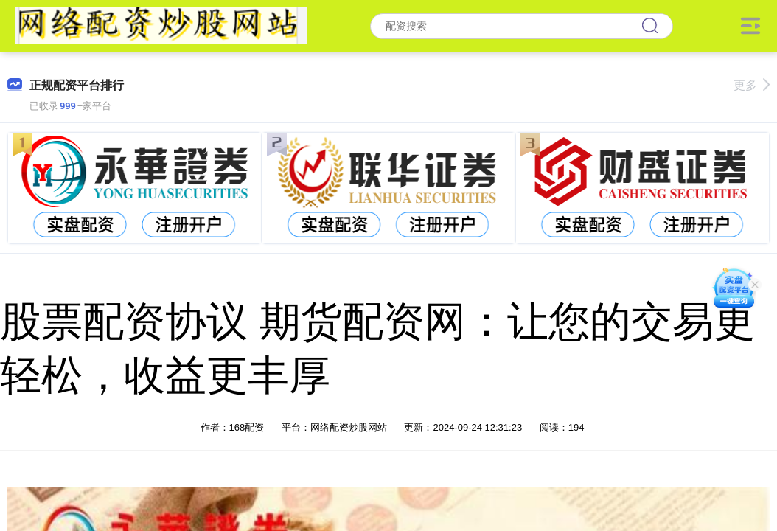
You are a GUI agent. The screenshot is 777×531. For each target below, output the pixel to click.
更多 (752, 85)
